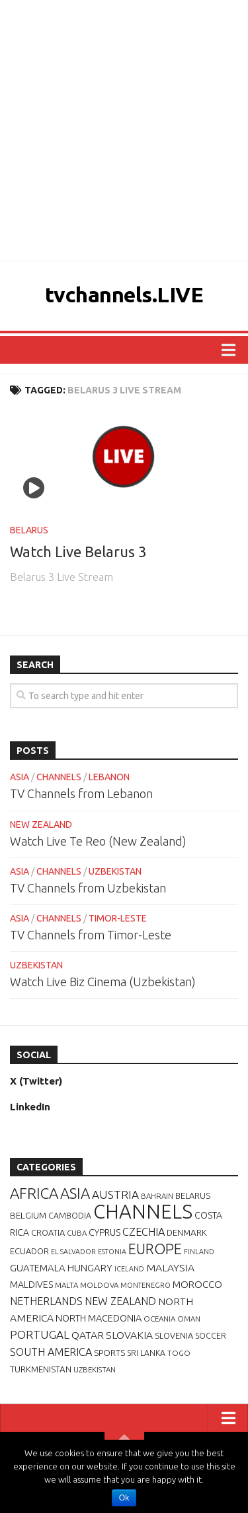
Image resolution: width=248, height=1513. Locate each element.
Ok (124, 1497)
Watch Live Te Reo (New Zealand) (98, 841)
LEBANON (109, 777)
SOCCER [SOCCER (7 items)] (210, 1335)
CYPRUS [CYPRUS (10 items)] (104, 1232)
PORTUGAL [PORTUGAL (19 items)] (39, 1334)
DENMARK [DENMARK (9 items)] (187, 1232)
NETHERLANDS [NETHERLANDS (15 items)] (46, 1301)
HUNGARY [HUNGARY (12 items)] (89, 1267)
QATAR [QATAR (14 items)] (87, 1335)
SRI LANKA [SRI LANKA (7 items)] (146, 1353)
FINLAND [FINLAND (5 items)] (199, 1252)
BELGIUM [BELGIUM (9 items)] (28, 1215)
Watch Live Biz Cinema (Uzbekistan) (103, 981)
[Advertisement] (124, 130)
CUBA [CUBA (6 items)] (77, 1232)
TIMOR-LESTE (118, 918)
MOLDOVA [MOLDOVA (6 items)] (99, 1285)
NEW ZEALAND (41, 824)
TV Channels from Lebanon (81, 793)
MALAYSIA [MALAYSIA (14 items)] (170, 1267)
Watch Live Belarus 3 (78, 551)
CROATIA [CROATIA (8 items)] (48, 1232)
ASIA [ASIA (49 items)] (75, 1193)
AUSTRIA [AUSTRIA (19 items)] (115, 1194)
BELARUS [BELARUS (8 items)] (192, 1195)
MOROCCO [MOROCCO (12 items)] (197, 1284)
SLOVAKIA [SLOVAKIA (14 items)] (129, 1335)
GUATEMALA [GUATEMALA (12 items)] (37, 1267)
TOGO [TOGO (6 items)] (178, 1353)
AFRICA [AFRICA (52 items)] (34, 1193)
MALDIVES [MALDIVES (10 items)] (31, 1284)
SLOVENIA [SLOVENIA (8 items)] (174, 1335)
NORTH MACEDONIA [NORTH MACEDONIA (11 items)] (99, 1318)
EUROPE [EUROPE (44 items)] (155, 1249)
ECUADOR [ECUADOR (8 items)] (29, 1251)
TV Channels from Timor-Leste (90, 934)
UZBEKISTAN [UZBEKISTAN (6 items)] (94, 1369)
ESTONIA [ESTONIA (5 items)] (112, 1252)
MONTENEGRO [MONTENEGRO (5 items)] (145, 1285)
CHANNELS (58, 777)
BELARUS (29, 530)
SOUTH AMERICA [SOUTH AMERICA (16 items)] (51, 1352)
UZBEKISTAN (115, 871)
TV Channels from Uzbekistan (88, 887)
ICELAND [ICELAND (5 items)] (129, 1269)
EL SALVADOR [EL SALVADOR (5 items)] (73, 1252)
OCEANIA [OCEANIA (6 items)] (159, 1318)
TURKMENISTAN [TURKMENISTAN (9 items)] (40, 1369)
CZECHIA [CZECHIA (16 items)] (143, 1232)
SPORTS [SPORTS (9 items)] (109, 1352)
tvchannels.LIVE (124, 294)
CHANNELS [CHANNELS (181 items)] (142, 1212)
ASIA (19, 777)
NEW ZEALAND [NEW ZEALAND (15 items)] (120, 1301)
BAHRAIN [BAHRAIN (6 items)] (157, 1196)
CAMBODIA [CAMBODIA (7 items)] (69, 1215)
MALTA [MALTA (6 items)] (66, 1285)
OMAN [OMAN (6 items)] (188, 1318)
